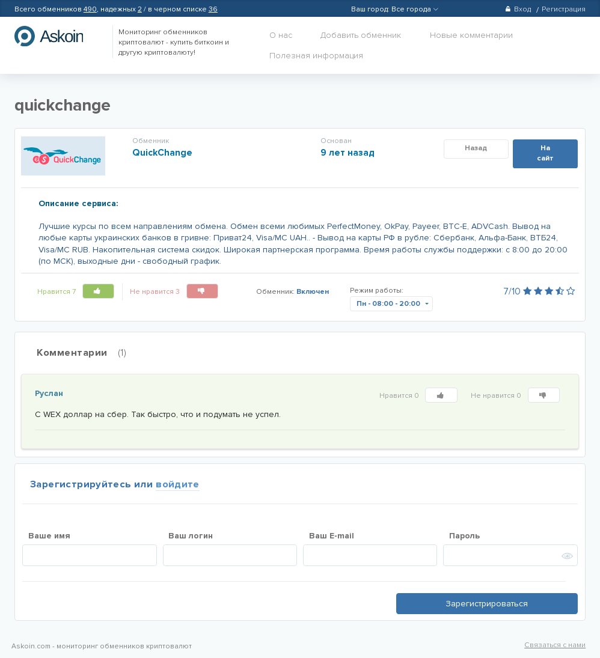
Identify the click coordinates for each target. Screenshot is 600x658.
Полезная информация (316, 55)
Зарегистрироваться (486, 604)
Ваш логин (190, 536)
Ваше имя (49, 536)
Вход (517, 9)
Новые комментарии (471, 35)
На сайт (545, 153)
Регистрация (564, 9)
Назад (476, 148)
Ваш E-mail (331, 536)
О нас (280, 35)
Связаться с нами (555, 645)
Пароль (464, 536)
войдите (178, 484)
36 (213, 9)
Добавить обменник (360, 35)
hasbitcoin (57, 36)
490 (90, 9)
